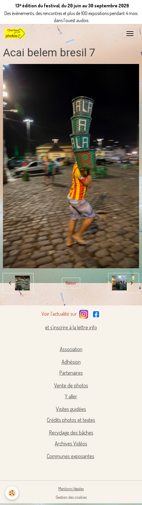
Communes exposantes (70, 456)
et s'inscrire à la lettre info (71, 327)
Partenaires (71, 372)
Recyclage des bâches (71, 432)
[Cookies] (12, 493)
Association (71, 349)
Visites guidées (71, 409)
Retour (71, 282)
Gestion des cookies (71, 497)
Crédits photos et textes (71, 420)
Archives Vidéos (71, 443)
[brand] (16, 34)
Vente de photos (71, 385)
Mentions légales (71, 488)
